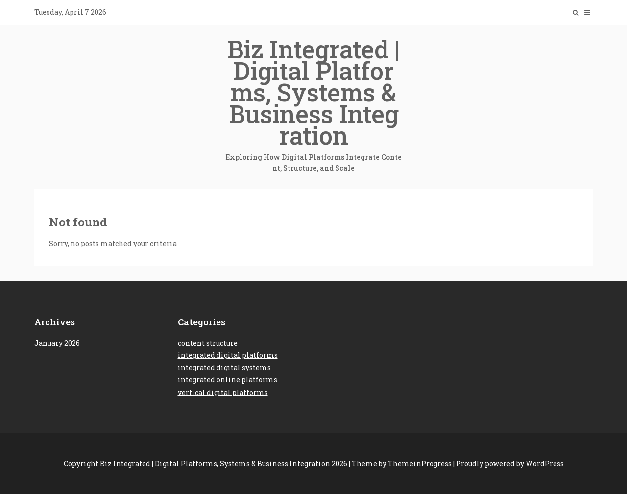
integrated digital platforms (228, 355)
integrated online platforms (227, 379)
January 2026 (57, 342)
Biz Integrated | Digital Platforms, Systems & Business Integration (313, 103)
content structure (208, 342)
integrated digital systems (224, 367)
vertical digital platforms (223, 392)
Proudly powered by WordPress (510, 463)
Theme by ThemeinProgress (402, 463)
